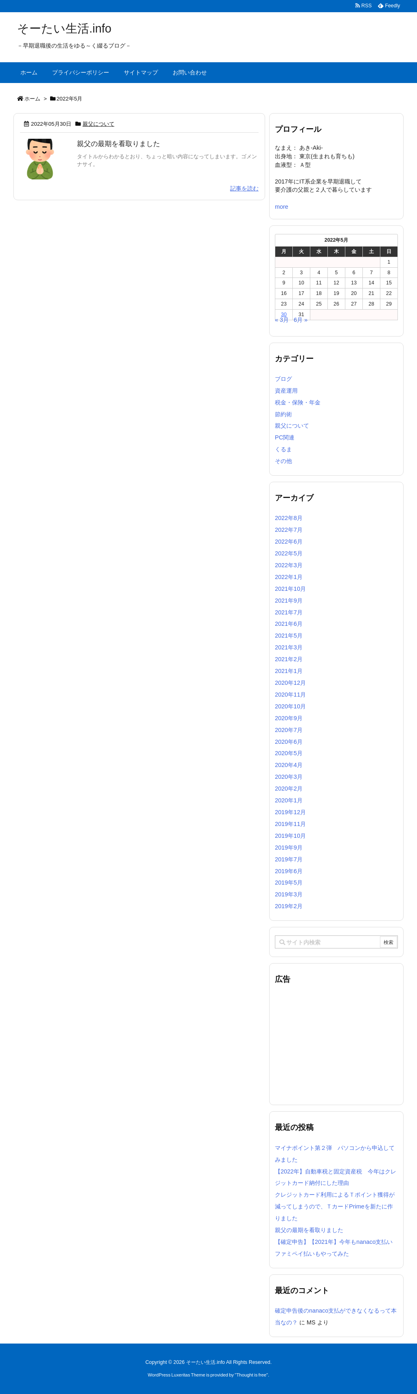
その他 (283, 461)
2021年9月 (289, 600)
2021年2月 (289, 659)
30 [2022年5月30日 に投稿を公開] (284, 314)
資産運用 (286, 390)
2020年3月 (289, 776)
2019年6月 (289, 871)
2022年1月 (289, 577)
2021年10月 (290, 589)
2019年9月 (289, 847)
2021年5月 (289, 635)
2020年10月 (290, 706)
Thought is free (251, 1374)
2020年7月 (289, 730)
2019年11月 (290, 824)
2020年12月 (290, 683)
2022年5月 (289, 553)
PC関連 (284, 437)
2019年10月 (290, 835)
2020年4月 (289, 765)
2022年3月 (289, 565)
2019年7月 (289, 859)
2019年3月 (289, 894)
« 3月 (282, 320)
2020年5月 (289, 753)
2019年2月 (289, 906)
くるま (283, 449)
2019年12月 (290, 812)
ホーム (32, 99)
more (281, 206)
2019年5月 (289, 882)
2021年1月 (289, 671)
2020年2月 (289, 788)
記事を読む (244, 188)
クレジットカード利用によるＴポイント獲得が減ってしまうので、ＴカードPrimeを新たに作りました (335, 1206)
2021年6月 (289, 624)
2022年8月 (289, 518)
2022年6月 (289, 541)
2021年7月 (289, 612)
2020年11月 (290, 694)
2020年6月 (289, 742)
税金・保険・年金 (297, 402)
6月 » (300, 320)
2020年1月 (289, 800)
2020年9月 (289, 718)
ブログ (283, 379)
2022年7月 (289, 530)
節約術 (283, 414)
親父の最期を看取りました (118, 143)
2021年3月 (289, 647)
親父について (98, 124)
